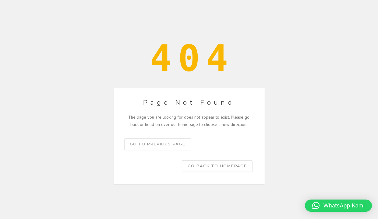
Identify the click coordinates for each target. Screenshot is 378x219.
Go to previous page (157, 143)
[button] (338, 206)
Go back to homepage (217, 165)
